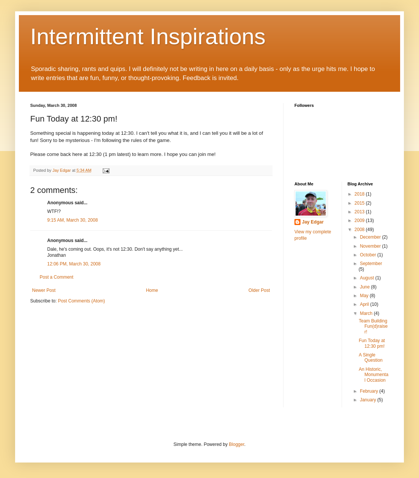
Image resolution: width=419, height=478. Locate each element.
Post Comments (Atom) (81, 301)
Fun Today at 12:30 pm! (372, 343)
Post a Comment (56, 277)
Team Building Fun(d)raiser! (373, 326)
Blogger (236, 444)
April (365, 304)
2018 (360, 194)
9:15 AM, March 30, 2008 (72, 220)
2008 (360, 229)
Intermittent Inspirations (148, 36)
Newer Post (43, 290)
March (367, 313)
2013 (360, 211)
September (371, 263)
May (365, 295)
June (365, 287)
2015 (360, 203)
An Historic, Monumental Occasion (373, 375)
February (369, 391)
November (371, 246)
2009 (360, 220)
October (368, 255)
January (368, 399)
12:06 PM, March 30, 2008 (73, 264)
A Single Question (370, 357)
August (367, 278)
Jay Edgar (312, 222)
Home (152, 290)
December (371, 237)
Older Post (259, 290)
